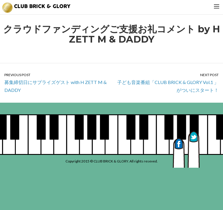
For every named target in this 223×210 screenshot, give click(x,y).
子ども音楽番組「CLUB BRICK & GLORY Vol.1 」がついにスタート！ (167, 82)
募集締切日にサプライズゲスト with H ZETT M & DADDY (55, 82)
